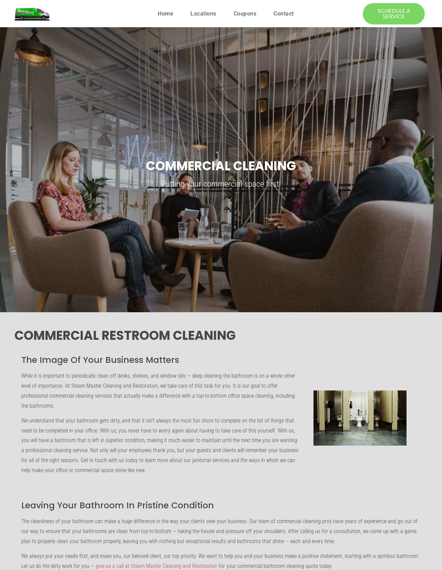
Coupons (245, 13)
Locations (203, 13)
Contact (284, 13)
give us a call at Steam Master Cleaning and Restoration (156, 566)
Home (165, 13)
